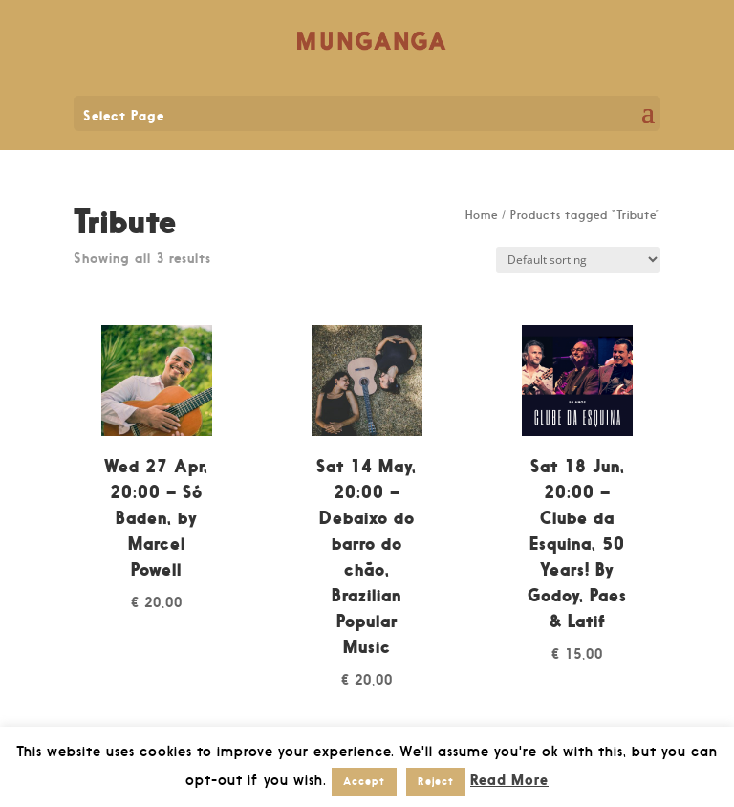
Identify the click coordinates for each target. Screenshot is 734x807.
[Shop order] (578, 260)
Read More (509, 780)
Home (481, 215)
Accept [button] (364, 781)
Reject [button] (436, 781)
